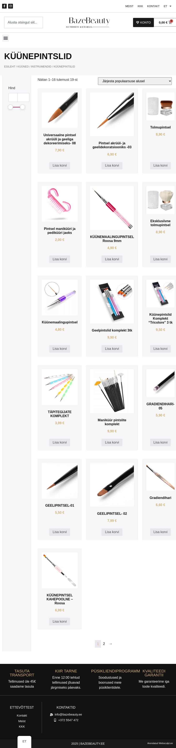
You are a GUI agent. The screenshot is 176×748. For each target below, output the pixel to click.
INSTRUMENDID (41, 66)
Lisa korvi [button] (60, 165)
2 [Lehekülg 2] (104, 644)
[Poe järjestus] (135, 81)
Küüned (23, 66)
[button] (5, 38)
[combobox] (23, 22)
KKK (140, 6)
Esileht (9, 66)
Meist (129, 6)
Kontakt (153, 6)
